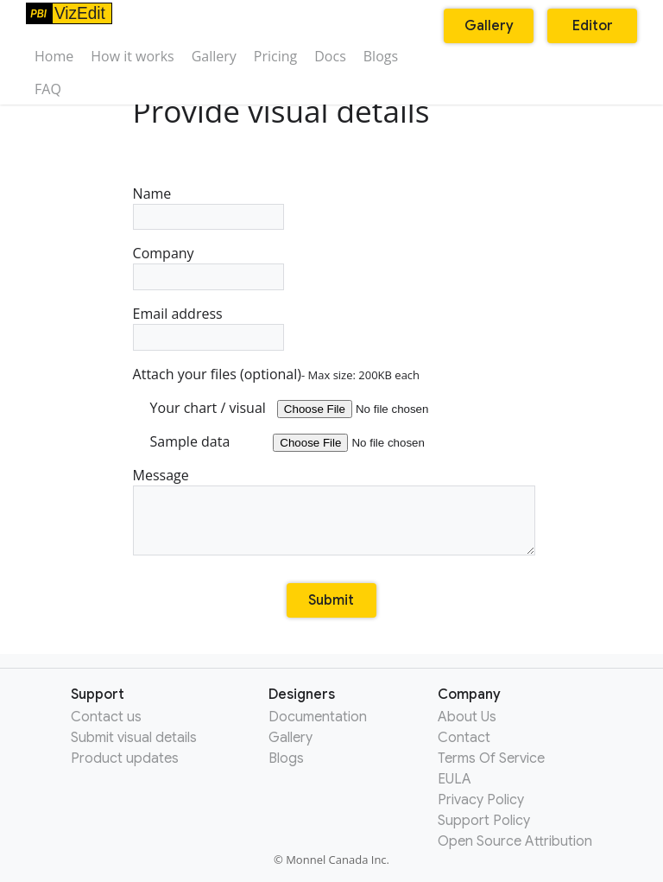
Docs (330, 56)
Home (54, 56)
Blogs (380, 56)
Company (208, 267)
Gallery (214, 56)
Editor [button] (592, 26)
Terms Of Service (491, 758)
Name (208, 207)
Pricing (275, 56)
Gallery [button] (489, 26)
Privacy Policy (481, 800)
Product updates (125, 758)
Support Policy (484, 820)
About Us (467, 717)
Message (332, 510)
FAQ (48, 88)
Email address (208, 327)
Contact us (106, 717)
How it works (132, 56)
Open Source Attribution (515, 841)
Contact (464, 737)
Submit (331, 600)
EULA (454, 779)
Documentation (317, 717)
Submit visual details (134, 737)
